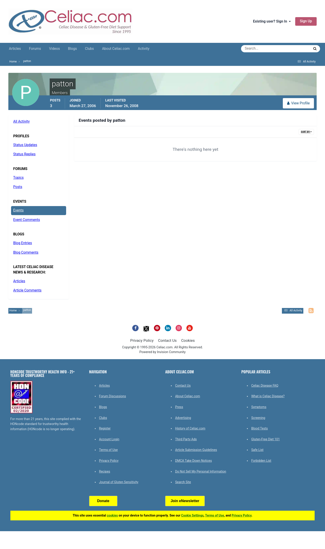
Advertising (183, 418)
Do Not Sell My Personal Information (200, 471)
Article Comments (27, 290)
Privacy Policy (141, 340)
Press (179, 407)
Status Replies (24, 154)
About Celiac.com (116, 49)
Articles (15, 49)
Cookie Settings (192, 515)
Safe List (257, 450)
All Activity (21, 121)
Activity (143, 49)
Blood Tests (259, 428)
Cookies (188, 340)
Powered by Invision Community (162, 352)
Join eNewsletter (185, 501)
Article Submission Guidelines (196, 450)
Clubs (89, 49)
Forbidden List (261, 460)
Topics (18, 178)
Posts (17, 187)
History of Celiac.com (190, 428)
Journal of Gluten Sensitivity (118, 482)
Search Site (183, 482)
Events (18, 210)
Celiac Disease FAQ (264, 385)
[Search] (259, 48)
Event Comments (26, 220)
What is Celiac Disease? (268, 396)
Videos (54, 49)
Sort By (306, 132)
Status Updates (25, 145)
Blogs (72, 49)
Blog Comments (25, 252)
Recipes (104, 471)
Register (105, 428)
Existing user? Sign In (272, 21)
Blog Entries (22, 243)
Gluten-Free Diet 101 (265, 439)
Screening (258, 418)
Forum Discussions (112, 396)
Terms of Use (108, 450)
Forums (35, 49)
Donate (103, 501)
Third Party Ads (186, 439)
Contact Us (167, 340)
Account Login (109, 439)
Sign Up (306, 21)
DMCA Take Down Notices (193, 460)
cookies (112, 515)
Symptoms (258, 407)
